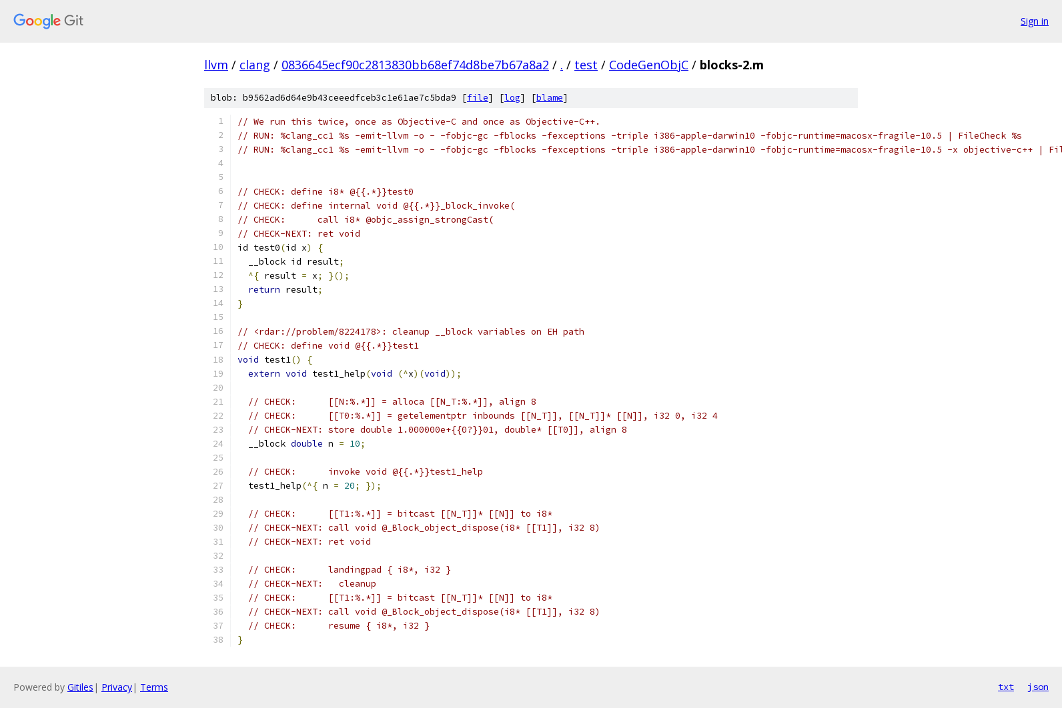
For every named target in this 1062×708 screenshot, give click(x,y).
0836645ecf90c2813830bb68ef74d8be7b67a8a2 (415, 65)
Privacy (116, 687)
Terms (154, 687)
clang (254, 65)
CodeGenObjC (648, 65)
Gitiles (80, 687)
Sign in (1035, 21)
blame (549, 97)
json (1038, 687)
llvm (216, 65)
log (512, 97)
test (586, 65)
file (477, 97)
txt (1006, 687)
